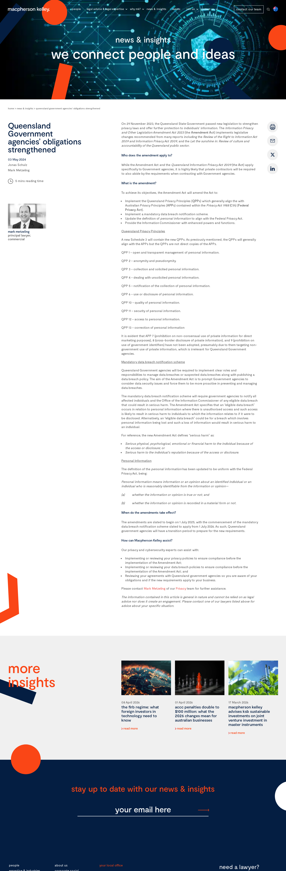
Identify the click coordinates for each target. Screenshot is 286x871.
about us (61, 865)
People (76, 9)
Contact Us (207, 9)
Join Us (190, 9)
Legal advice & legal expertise (105, 9)
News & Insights (156, 9)
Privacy (181, 588)
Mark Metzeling (154, 588)
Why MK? (135, 9)
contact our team (248, 9)
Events (176, 9)
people (14, 865)
